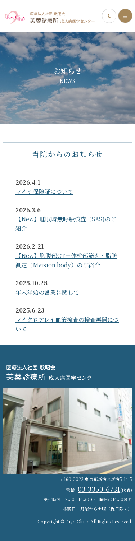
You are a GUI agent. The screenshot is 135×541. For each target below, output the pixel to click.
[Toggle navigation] (125, 16)
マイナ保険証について (44, 192)
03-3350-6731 (99, 489)
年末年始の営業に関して (47, 292)
